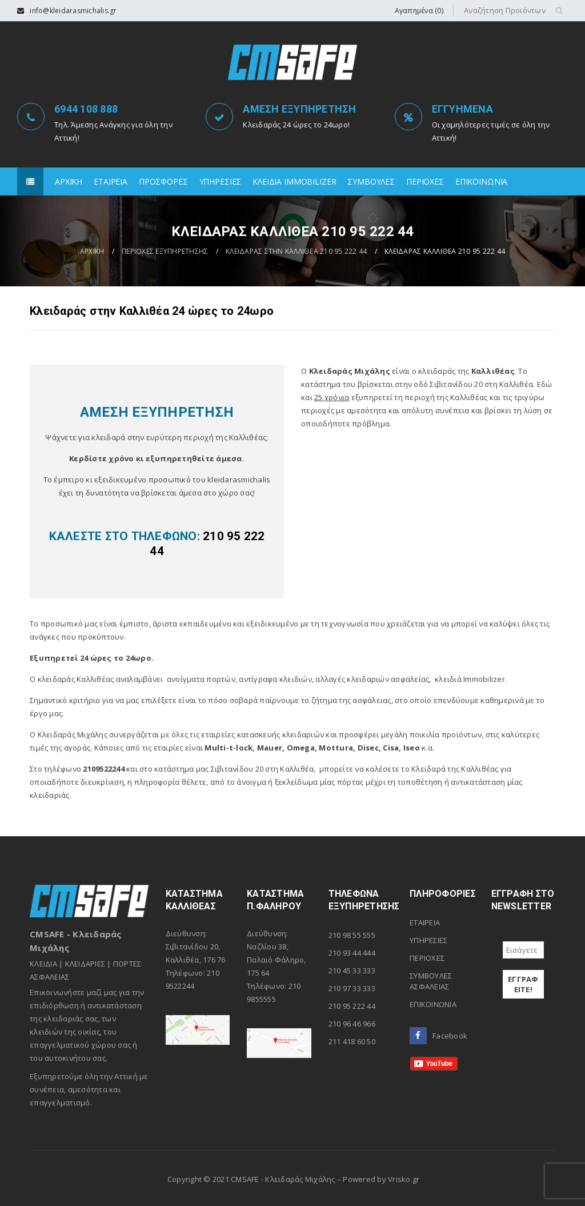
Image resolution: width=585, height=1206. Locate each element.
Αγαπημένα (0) (419, 10)
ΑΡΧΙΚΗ (92, 251)
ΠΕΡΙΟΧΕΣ (427, 958)
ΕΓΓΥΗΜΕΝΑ (462, 109)
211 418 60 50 (351, 1041)
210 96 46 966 (351, 1024)
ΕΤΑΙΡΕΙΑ (425, 922)
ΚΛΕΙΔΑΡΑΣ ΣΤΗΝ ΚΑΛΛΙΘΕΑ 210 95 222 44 (296, 251)
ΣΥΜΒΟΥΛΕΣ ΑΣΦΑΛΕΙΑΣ (431, 981)
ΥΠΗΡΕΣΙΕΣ (428, 940)
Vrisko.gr (403, 1179)
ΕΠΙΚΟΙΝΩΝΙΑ (433, 1004)
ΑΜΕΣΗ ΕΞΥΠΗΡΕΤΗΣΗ (299, 109)
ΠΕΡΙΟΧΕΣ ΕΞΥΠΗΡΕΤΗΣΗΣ (165, 251)
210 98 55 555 (351, 935)
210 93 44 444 (351, 953)
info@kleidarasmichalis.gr (73, 10)
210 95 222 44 (351, 1006)
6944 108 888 (86, 109)
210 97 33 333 (351, 988)
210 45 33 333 (351, 970)
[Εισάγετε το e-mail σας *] (523, 950)
